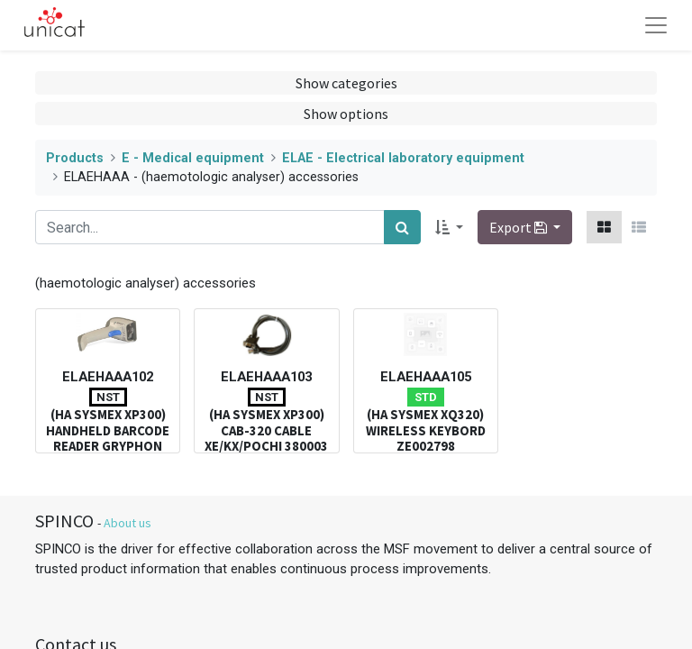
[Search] (402, 227)
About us (127, 523)
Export (519, 227)
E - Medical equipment (193, 158)
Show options (346, 114)
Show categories (346, 83)
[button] (449, 227)
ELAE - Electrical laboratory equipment (403, 158)
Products (75, 158)
